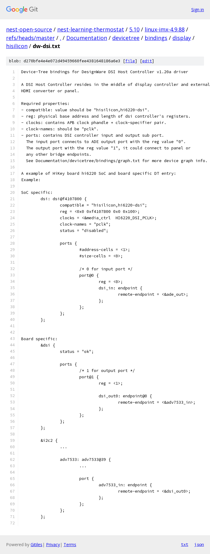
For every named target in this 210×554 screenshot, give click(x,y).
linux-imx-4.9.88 (165, 29)
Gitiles (36, 544)
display (181, 37)
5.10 (134, 29)
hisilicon (17, 46)
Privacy (53, 544)
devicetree (125, 37)
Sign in (197, 9)
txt (184, 544)
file (130, 61)
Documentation (86, 37)
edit (147, 61)
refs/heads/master (30, 37)
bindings (156, 37)
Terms (70, 544)
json (199, 544)
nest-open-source (29, 29)
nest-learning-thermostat (90, 29)
